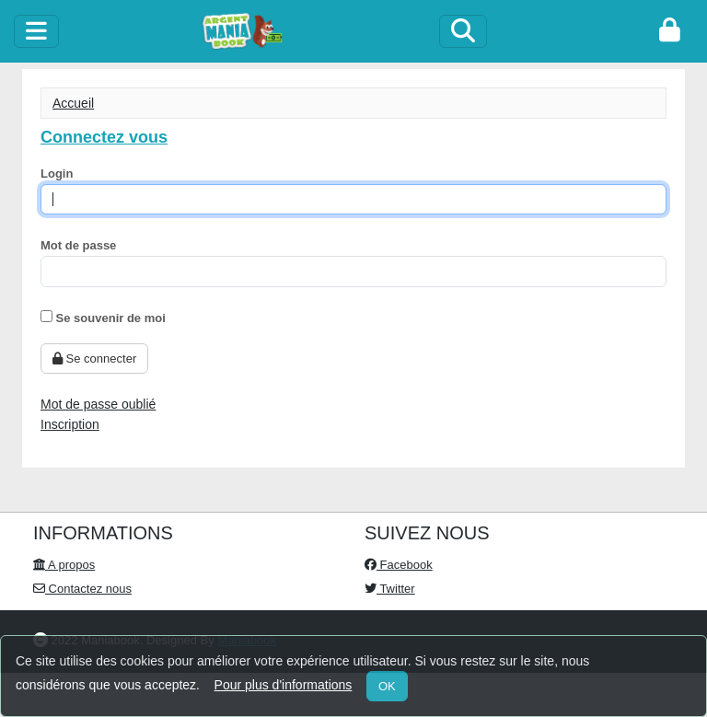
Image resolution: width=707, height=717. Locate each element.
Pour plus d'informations (283, 684)
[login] (669, 31)
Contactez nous (82, 589)
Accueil (73, 103)
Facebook (399, 565)
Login (57, 173)
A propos (64, 565)
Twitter (390, 589)
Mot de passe (78, 245)
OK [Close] (387, 686)
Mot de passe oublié (98, 404)
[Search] (463, 31)
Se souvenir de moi (103, 317)
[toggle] (36, 31)
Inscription (70, 424)
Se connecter (94, 358)
